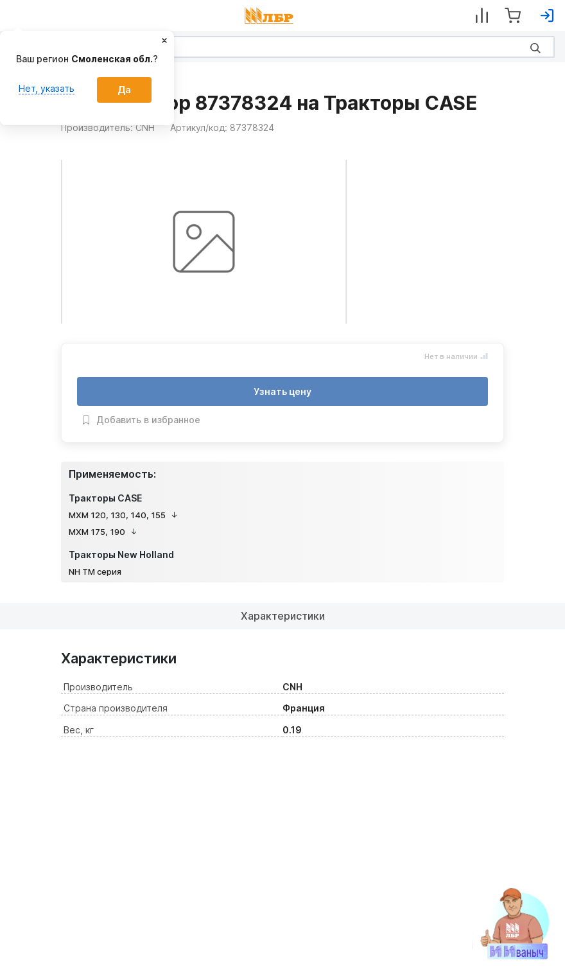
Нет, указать (46, 88)
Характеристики (283, 615)
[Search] (282, 47)
